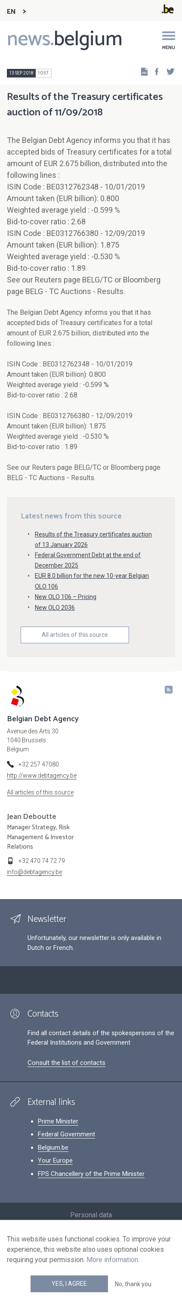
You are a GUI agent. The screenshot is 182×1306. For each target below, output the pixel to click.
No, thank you (133, 1284)
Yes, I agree (69, 1283)
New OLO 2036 (55, 607)
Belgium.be (53, 1147)
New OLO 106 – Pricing (65, 596)
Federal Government (66, 1134)
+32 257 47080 (39, 764)
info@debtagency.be (34, 872)
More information (112, 1260)
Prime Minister (58, 1121)
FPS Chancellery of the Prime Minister (91, 1174)
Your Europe (55, 1160)
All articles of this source (75, 634)
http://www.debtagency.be (42, 775)
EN (11, 12)
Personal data (91, 1215)
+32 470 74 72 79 (42, 860)
